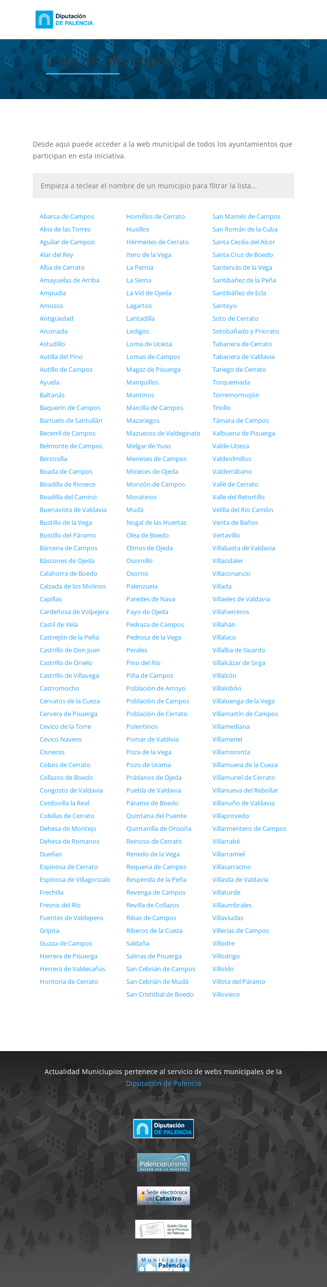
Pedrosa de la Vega (153, 637)
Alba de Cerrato (62, 267)
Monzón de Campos (155, 484)
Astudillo (52, 343)
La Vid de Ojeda (148, 292)
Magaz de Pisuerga (153, 369)
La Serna (138, 280)
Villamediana (231, 726)
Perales (136, 649)
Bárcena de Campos (68, 547)
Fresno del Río (60, 905)
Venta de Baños (235, 522)
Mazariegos (143, 420)
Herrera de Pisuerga (68, 956)
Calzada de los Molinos (73, 586)
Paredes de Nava (150, 598)
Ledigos (137, 331)
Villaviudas (227, 917)
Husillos (137, 229)
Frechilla (52, 892)
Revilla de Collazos (152, 905)
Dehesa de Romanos (69, 841)
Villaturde (226, 892)
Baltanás (52, 394)
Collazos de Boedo (66, 777)
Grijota (49, 930)
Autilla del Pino (61, 356)
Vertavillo (226, 535)
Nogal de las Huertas (156, 522)
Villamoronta (231, 751)
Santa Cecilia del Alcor (243, 241)
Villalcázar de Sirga (238, 662)
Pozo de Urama (148, 764)
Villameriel (227, 739)
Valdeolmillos (231, 458)
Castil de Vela (59, 624)
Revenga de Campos (156, 892)
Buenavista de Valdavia (73, 509)
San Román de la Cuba (245, 229)
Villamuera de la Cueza (245, 764)
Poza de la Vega (148, 751)
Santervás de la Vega (242, 267)
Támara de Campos (240, 420)
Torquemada (231, 382)
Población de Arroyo (156, 688)
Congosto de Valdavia (71, 790)
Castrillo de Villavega (69, 675)
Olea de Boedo (147, 535)
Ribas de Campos (151, 917)
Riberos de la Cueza (154, 930)
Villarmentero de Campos (249, 828)
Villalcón (224, 675)
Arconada (54, 331)
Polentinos (142, 726)
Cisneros (52, 751)
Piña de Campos (149, 675)
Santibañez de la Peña (244, 280)
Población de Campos (157, 700)
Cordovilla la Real (64, 802)
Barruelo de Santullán (71, 420)
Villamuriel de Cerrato (243, 777)
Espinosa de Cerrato (69, 866)
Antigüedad (56, 318)
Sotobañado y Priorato (245, 331)
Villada (222, 586)
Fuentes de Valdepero (71, 917)
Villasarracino (231, 866)
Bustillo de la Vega (66, 522)
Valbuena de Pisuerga (243, 433)
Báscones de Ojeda (67, 560)
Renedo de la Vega (153, 853)
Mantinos (140, 394)
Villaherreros (230, 611)
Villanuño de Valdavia (243, 802)
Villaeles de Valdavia (241, 598)
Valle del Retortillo (238, 496)
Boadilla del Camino (68, 496)
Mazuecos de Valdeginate (163, 433)
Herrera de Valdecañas (72, 968)
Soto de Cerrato (235, 318)
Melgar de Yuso (148, 445)
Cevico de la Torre (65, 726)
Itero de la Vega (148, 254)
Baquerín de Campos (70, 407)
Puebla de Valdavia (153, 790)
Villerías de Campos (240, 930)
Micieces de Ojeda (152, 471)
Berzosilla (53, 458)
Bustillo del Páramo (68, 535)
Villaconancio (231, 573)
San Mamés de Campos (246, 216)
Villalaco (224, 637)
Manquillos (142, 382)
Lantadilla (140, 318)
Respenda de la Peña (156, 879)
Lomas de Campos (153, 356)
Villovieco (226, 994)
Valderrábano (232, 471)
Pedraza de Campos (155, 624)
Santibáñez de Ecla (239, 292)
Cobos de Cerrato (65, 764)
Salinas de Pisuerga (154, 956)
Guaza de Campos (66, 943)
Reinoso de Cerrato (154, 841)
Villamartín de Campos (245, 713)
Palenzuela (142, 586)
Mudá (134, 509)
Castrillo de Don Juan (70, 649)
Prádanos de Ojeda (154, 777)
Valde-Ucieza (230, 445)
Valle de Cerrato (235, 484)
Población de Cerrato (156, 713)
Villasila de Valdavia (240, 879)
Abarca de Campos (67, 216)
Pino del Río (143, 662)
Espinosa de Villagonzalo (75, 879)
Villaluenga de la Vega (243, 700)
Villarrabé (226, 841)
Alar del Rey (56, 254)
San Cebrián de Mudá (157, 981)
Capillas (51, 598)
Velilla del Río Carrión (242, 509)
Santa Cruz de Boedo (242, 254)
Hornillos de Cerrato (155, 216)
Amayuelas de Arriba (69, 280)
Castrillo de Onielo (66, 662)
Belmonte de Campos (71, 445)
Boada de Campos (66, 471)
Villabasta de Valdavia (243, 547)
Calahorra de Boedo (68, 573)
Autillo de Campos (66, 369)
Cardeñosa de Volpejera (74, 611)
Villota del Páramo (238, 981)
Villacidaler (227, 560)
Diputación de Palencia (163, 1083)
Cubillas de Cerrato (67, 815)
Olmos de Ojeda (149, 547)
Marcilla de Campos (154, 407)
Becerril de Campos (67, 433)
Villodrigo (226, 956)
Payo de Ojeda (147, 611)
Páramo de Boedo (152, 802)
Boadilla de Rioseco (67, 484)
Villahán (223, 624)
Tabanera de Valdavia (243, 356)
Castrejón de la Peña (69, 637)
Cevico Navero (61, 739)
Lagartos (139, 305)
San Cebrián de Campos (160, 968)
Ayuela (49, 382)
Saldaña (137, 943)
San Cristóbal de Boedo (160, 994)
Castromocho (59, 688)
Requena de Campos (156, 866)
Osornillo (139, 560)
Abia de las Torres (65, 229)
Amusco (51, 305)
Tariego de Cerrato (239, 369)
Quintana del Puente (156, 815)
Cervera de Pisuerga (68, 713)
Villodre (223, 943)
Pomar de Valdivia (152, 739)
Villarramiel (228, 853)
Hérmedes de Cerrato (157, 241)
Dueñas (51, 853)
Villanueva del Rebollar (245, 790)
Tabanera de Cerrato (242, 343)
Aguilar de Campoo (67, 241)
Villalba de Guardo (238, 649)
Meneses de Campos (156, 458)
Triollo (221, 407)
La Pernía (139, 267)
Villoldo (223, 968)
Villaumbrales (232, 905)
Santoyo (224, 305)
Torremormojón (235, 394)
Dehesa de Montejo (68, 828)
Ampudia (53, 292)
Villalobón (226, 688)
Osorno (137, 573)
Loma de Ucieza (149, 343)
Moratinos (141, 496)
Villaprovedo (230, 815)
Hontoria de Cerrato (69, 981)
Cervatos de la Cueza (70, 700)
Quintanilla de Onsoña (158, 828)
